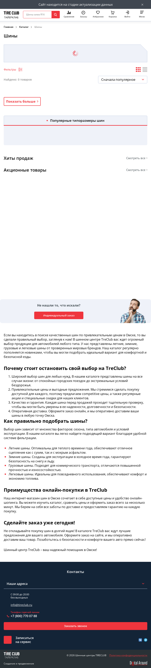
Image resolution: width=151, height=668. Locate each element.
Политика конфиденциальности (128, 655)
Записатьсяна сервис (25, 640)
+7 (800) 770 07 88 (24, 616)
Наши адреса (17, 584)
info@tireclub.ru (21, 605)
